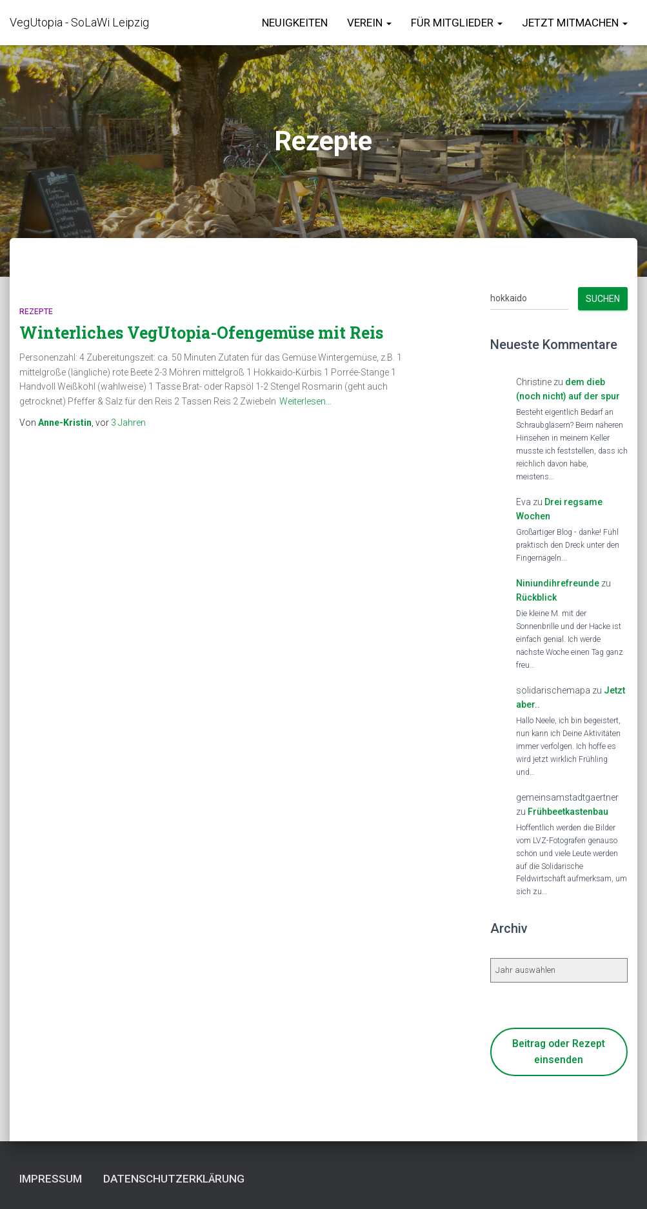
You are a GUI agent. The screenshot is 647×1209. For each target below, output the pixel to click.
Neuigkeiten (295, 22)
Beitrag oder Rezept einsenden (558, 1051)
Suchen (603, 299)
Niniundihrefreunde (557, 583)
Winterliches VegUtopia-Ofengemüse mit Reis (201, 332)
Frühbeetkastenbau (568, 811)
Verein (369, 22)
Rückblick (536, 597)
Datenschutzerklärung (173, 1178)
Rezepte (36, 311)
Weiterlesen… (305, 401)
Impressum (50, 1178)
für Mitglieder (457, 22)
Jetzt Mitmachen (575, 22)
